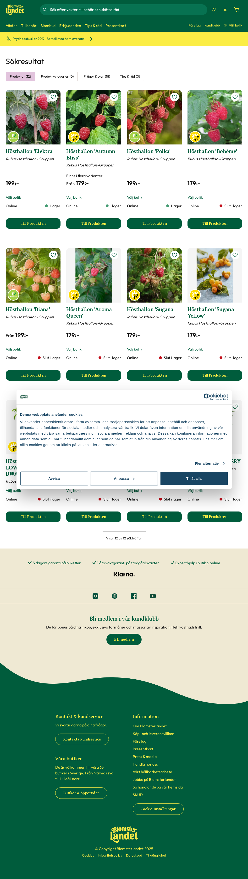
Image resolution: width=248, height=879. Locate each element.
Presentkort (143, 748)
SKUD (138, 794)
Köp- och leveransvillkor (153, 733)
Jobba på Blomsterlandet (154, 779)
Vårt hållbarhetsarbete (152, 771)
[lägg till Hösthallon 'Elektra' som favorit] (53, 97)
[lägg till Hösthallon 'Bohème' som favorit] (235, 97)
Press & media (145, 756)
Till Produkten (41, 225)
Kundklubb (212, 25)
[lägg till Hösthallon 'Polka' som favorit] (174, 97)
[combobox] (128, 9)
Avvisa (54, 478)
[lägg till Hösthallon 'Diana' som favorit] (53, 255)
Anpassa (124, 478)
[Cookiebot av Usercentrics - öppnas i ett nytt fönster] (207, 396)
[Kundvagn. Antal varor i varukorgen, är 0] (236, 9)
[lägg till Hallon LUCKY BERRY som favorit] (235, 407)
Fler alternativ (207, 463)
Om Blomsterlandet (150, 726)
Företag (194, 25)
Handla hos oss (145, 764)
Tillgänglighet (156, 855)
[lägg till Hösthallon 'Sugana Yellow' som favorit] (235, 255)
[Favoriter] (213, 9)
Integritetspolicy (110, 855)
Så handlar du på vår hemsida (158, 787)
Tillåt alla (194, 478)
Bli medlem (124, 639)
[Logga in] (225, 9)
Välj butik (233, 25)
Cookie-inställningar (158, 809)
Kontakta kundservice (82, 739)
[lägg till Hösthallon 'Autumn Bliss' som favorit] (114, 97)
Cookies (88, 855)
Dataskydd (134, 855)
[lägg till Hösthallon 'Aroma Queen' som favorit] (114, 255)
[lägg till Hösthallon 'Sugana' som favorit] (174, 255)
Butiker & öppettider (81, 793)
